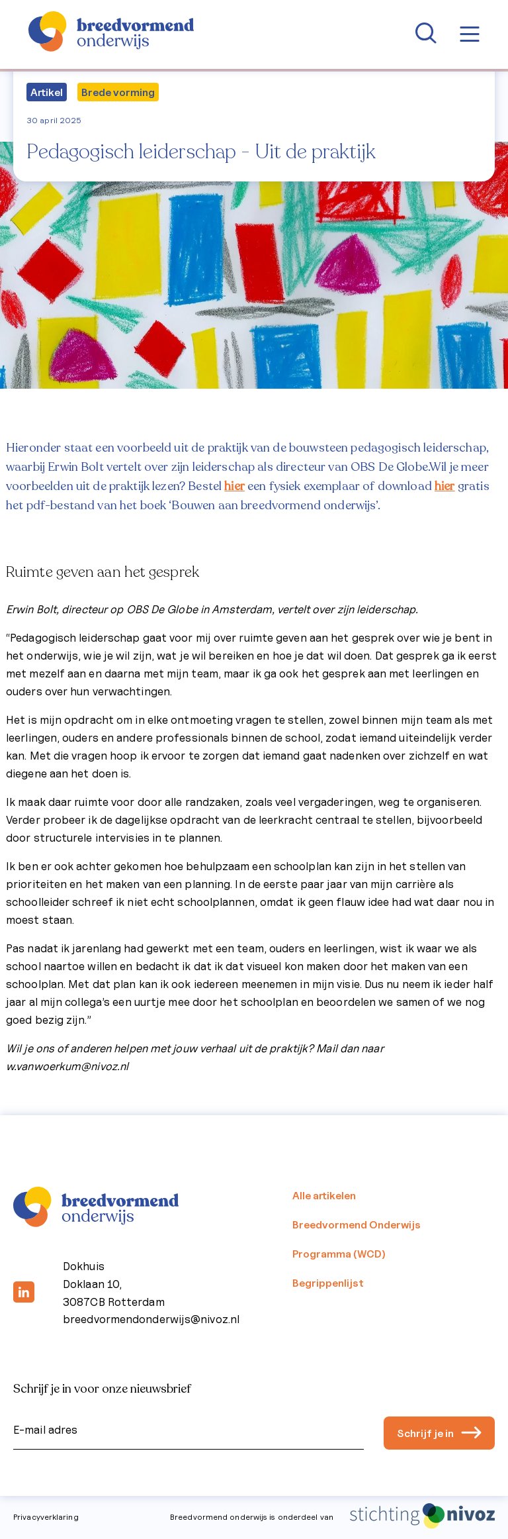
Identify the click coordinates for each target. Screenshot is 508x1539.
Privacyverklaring (46, 1517)
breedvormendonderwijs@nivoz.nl (151, 1319)
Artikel (46, 92)
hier (234, 486)
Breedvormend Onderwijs (356, 1224)
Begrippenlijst (328, 1282)
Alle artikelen (324, 1195)
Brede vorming (118, 92)
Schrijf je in (439, 1433)
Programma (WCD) (339, 1253)
